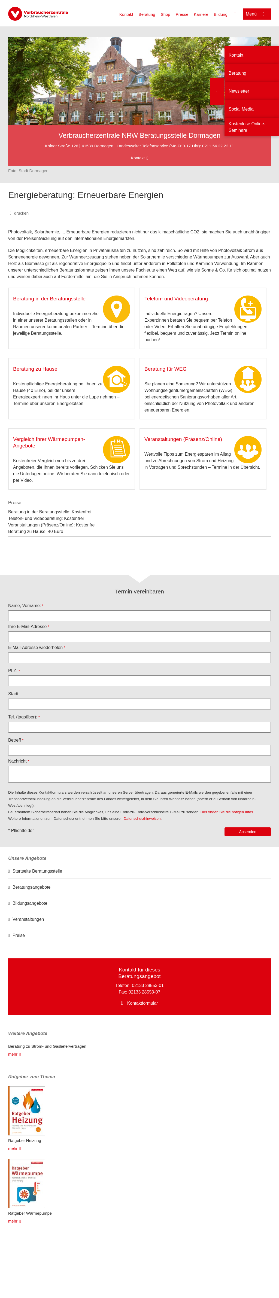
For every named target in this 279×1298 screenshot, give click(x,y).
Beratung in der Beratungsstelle (49, 298)
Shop (165, 14)
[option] (139, 871)
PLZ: (12, 670)
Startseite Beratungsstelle (37, 871)
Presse (182, 14)
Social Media (241, 109)
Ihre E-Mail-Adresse (27, 626)
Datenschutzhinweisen (142, 818)
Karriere (201, 14)
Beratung (147, 14)
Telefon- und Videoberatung (176, 298)
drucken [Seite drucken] (21, 213)
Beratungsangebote (32, 887)
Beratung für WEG (165, 369)
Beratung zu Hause (35, 369)
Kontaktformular (142, 1003)
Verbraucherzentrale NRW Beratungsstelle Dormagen (139, 135)
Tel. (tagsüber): (22, 717)
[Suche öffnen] (235, 13)
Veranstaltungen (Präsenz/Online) (183, 439)
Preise (19, 935)
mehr (12, 1054)
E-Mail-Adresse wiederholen (35, 647)
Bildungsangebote (30, 903)
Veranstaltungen (28, 919)
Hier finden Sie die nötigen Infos (227, 812)
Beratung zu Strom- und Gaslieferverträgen (47, 1046)
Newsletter (239, 91)
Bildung (221, 14)
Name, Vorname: (24, 605)
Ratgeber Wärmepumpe (30, 1213)
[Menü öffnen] (257, 14)
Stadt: (14, 693)
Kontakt (126, 14)
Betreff (14, 740)
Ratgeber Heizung (24, 1140)
